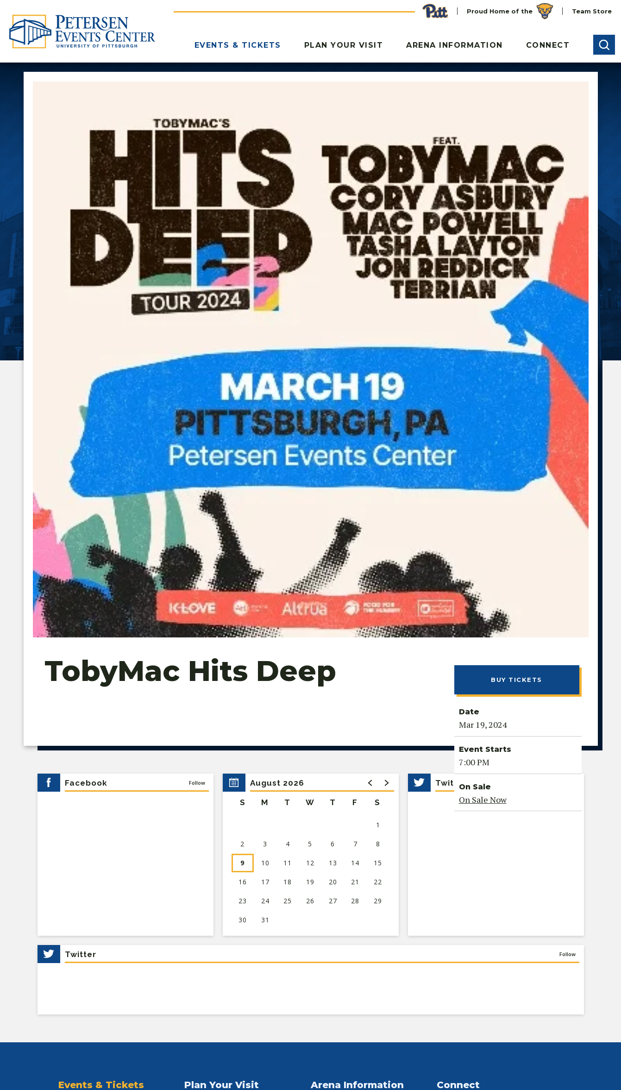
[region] (311, 530)
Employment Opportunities (483, 813)
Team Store (592, 11)
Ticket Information (89, 846)
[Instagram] (107, 990)
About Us (326, 781)
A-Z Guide (201, 813)
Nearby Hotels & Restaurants (233, 862)
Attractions (202, 878)
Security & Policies (215, 894)
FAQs (193, 829)
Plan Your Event (463, 797)
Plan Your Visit (343, 45)
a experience (540, 1062)
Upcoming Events (88, 781)
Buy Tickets (516, 355)
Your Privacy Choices (129, 1071)
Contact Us (455, 781)
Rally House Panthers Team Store (367, 813)
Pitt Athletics (80, 797)
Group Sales (78, 829)
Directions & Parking (219, 781)
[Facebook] (63, 990)
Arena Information (454, 45)
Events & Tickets (237, 45)
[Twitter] (42, 990)
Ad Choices (191, 1071)
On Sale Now (483, 475)
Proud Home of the (510, 11)
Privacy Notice (62, 1071)
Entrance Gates (210, 797)
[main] (310, 390)
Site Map (285, 1071)
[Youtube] (84, 990)
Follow (197, 458)
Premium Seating (87, 813)
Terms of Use (240, 1071)
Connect (548, 45)
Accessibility (205, 911)
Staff (318, 797)
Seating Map (79, 862)
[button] (604, 45)
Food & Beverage (212, 846)
